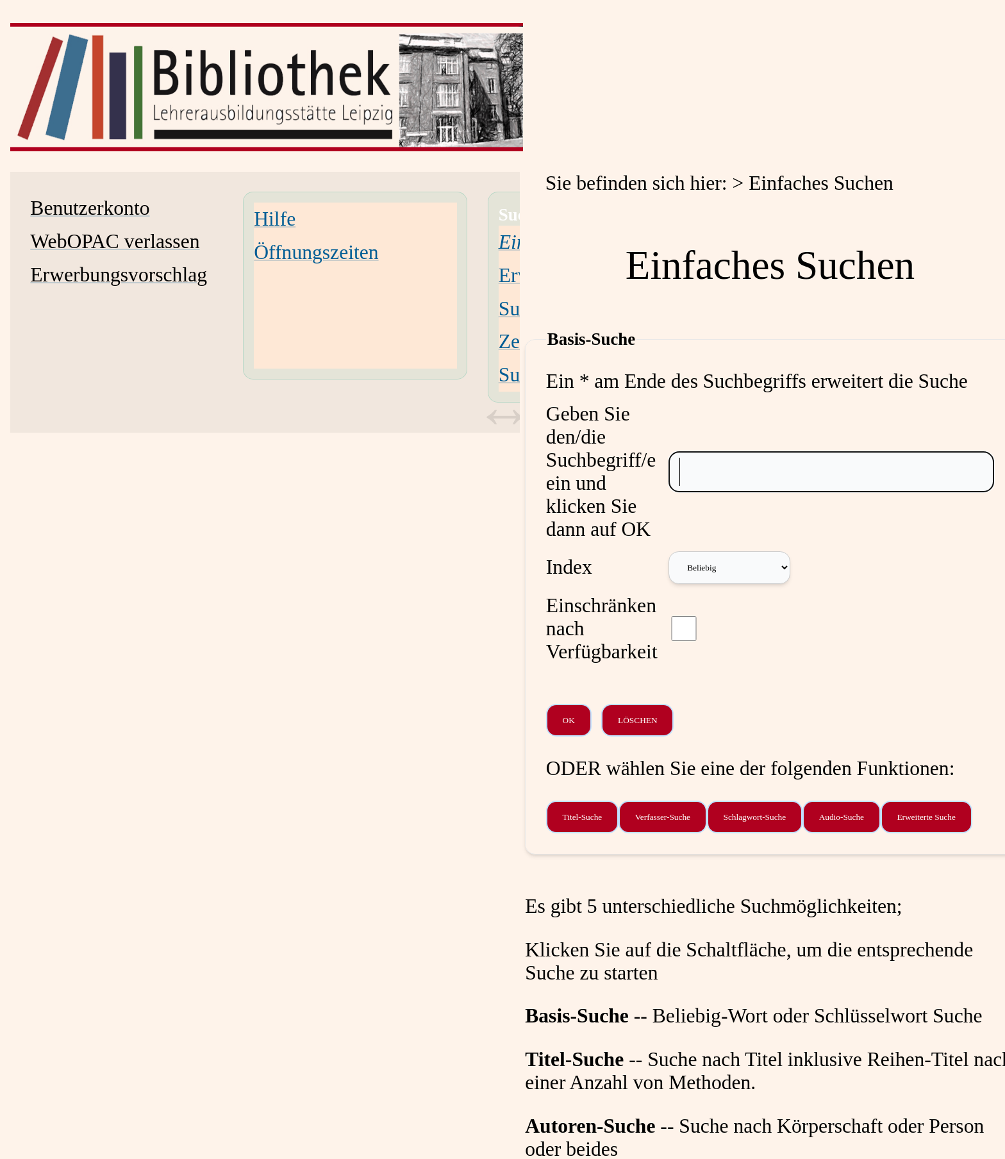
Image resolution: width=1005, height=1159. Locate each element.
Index (569, 567)
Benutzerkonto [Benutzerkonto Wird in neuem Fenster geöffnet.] (89, 208)
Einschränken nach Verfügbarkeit (602, 628)
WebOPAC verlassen (114, 241)
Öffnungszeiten (316, 252)
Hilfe (274, 219)
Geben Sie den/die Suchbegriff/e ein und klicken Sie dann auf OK (601, 471)
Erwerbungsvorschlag (118, 274)
